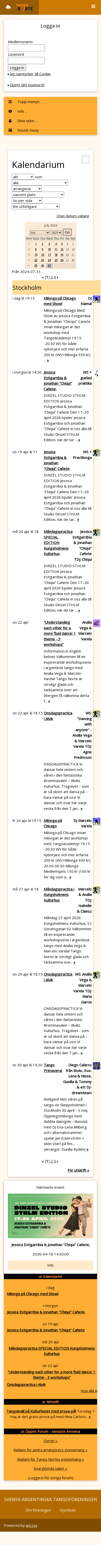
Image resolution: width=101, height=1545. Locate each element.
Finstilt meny (23, 130)
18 (56, 254)
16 (42, 254)
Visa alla (89, 1390)
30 (42, 265)
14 (73, 249)
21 (73, 254)
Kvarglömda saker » (50, 1468)
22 (35, 260)
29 (35, 265)
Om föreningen (38, 1510)
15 (35, 254)
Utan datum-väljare (73, 215)
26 (61, 260)
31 (49, 265)
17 (49, 254)
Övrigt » (51, 1440)
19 (61, 254)
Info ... (17, 111)
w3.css (31, 1525)
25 (56, 260)
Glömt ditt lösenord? (27, 84)
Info (50, 1265)
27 (67, 260)
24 (49, 260)
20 (67, 254)
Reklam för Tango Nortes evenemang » (50, 1459)
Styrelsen (68, 1510)
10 (49, 249)
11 (56, 249)
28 (73, 260)
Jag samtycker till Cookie (30, 73)
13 (67, 249)
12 (61, 249)
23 (42, 260)
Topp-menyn (23, 101)
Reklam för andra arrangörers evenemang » (50, 1449)
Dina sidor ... (23, 120)
